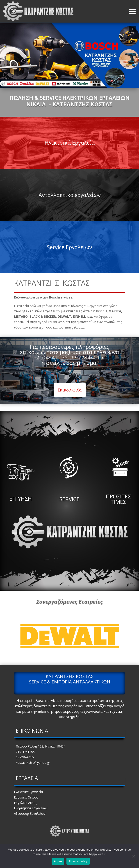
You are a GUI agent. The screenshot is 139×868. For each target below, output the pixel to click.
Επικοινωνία (70, 390)
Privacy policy (78, 861)
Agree (58, 861)
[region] (69, 55)
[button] (132, 29)
